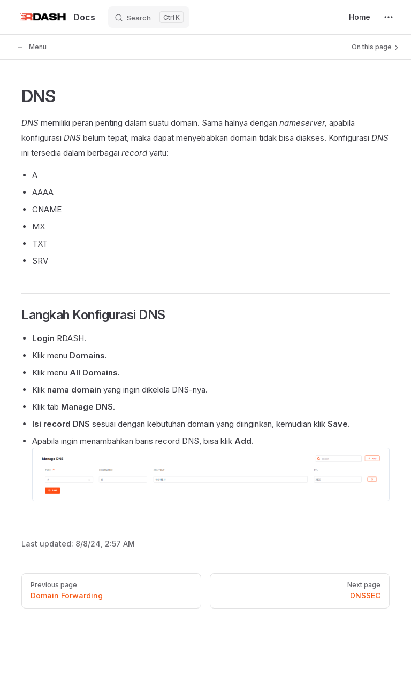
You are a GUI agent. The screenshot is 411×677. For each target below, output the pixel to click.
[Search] (148, 17)
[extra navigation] (388, 17)
